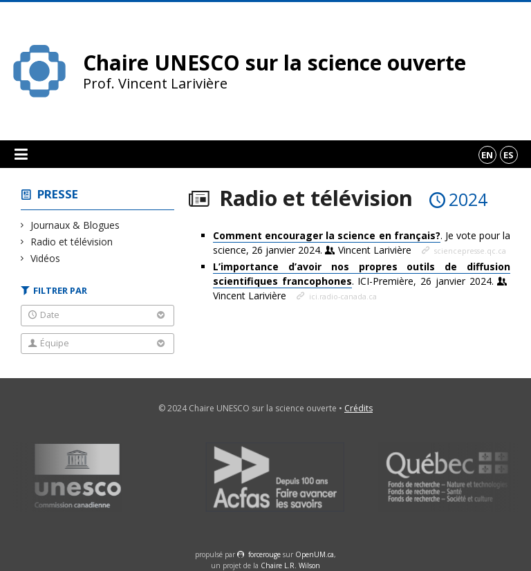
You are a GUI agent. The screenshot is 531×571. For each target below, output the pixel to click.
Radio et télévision (72, 241)
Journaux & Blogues (75, 225)
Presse (57, 194)
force (264, 554)
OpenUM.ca (314, 554)
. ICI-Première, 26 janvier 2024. (361, 281)
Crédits (358, 408)
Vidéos (45, 258)
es (508, 155)
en (487, 155)
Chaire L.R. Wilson (290, 565)
